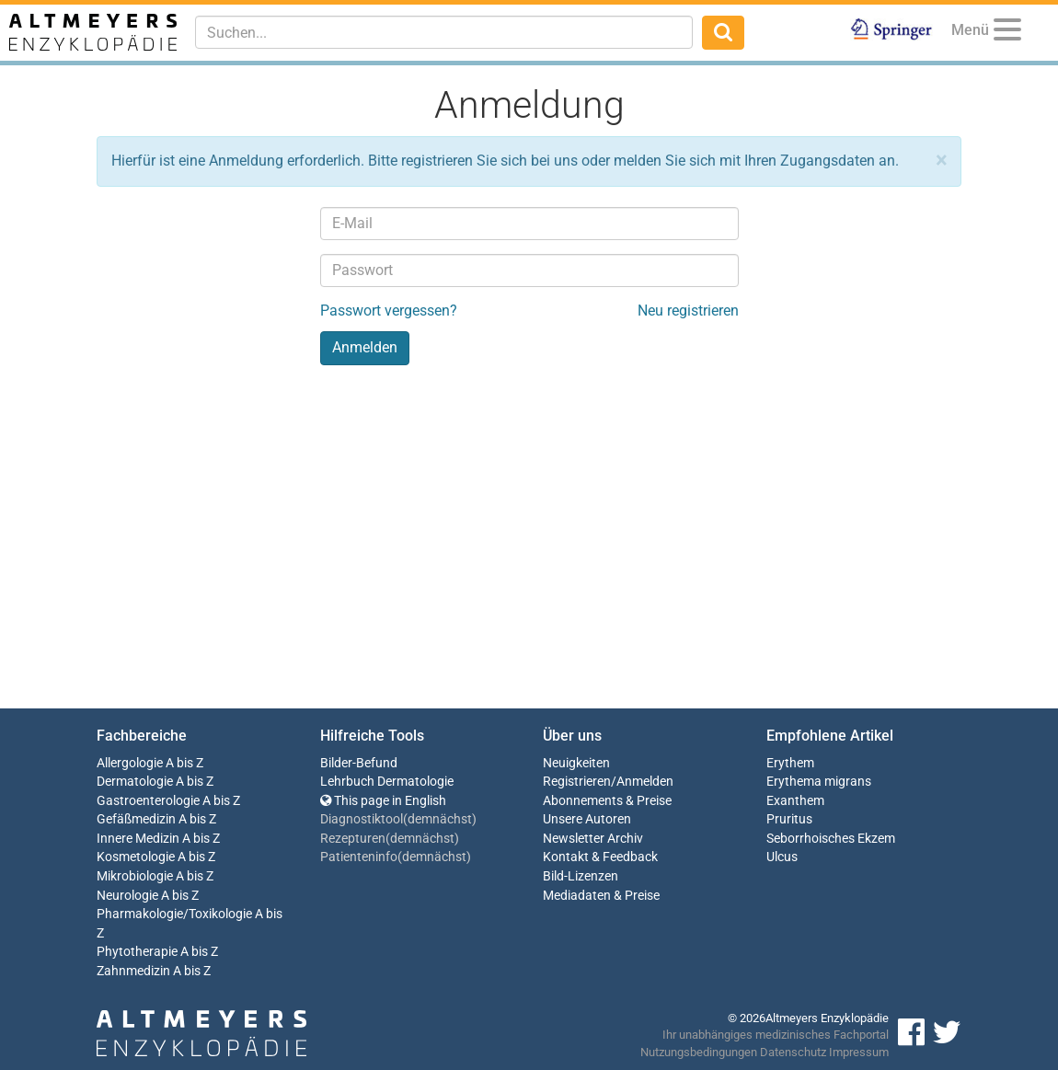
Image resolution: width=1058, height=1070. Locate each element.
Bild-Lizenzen (580, 876)
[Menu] (1007, 33)
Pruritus (789, 819)
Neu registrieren (688, 310)
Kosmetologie (136, 857)
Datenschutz (793, 1052)
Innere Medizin (138, 838)
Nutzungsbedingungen (698, 1052)
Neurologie (127, 895)
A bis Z (184, 763)
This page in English (383, 801)
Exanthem (795, 801)
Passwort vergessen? (388, 310)
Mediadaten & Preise (601, 895)
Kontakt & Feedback (600, 857)
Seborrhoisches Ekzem (830, 838)
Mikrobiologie (135, 876)
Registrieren (577, 781)
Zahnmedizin (133, 971)
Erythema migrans (818, 781)
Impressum (859, 1052)
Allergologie (130, 763)
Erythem (790, 763)
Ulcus (782, 857)
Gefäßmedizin (136, 819)
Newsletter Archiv (593, 838)
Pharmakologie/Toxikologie (174, 914)
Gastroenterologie (148, 801)
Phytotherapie (137, 952)
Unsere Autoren (587, 819)
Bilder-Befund (358, 763)
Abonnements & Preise (607, 801)
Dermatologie (135, 781)
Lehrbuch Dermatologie (387, 781)
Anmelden (644, 781)
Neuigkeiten (576, 763)
